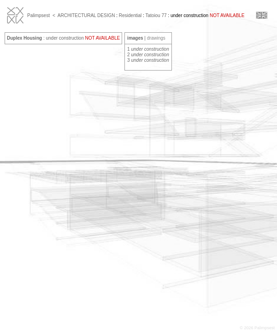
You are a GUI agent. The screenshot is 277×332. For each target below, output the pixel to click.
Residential (130, 15)
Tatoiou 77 (155, 15)
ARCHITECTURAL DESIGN (86, 15)
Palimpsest (38, 15)
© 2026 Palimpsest (257, 328)
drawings (156, 38)
